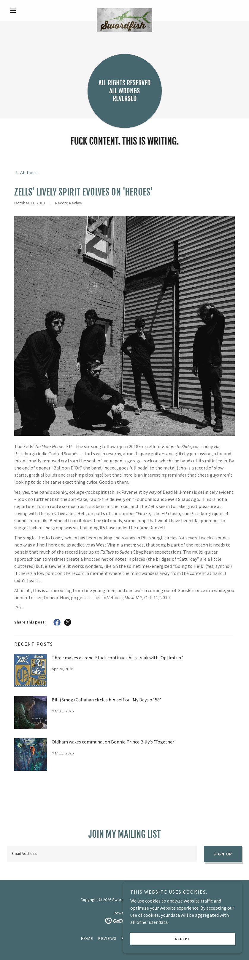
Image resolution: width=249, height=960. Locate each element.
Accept (182, 939)
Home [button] (87, 938)
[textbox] (102, 854)
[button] (24, 11)
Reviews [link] (107, 938)
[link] (124, 10)
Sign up (222, 854)
